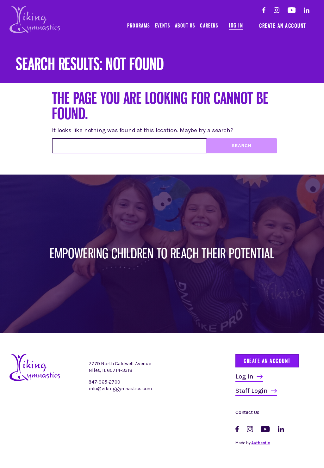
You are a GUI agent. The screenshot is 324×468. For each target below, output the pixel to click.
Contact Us (247, 412)
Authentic (260, 442)
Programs (138, 25)
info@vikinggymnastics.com (120, 388)
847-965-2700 (104, 382)
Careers (209, 25)
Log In (236, 25)
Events (162, 25)
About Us (185, 25)
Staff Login (251, 390)
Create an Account (282, 25)
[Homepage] (34, 379)
